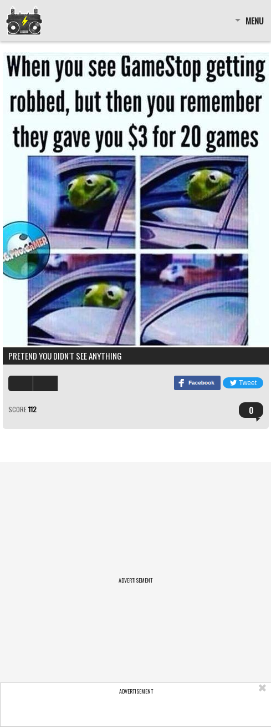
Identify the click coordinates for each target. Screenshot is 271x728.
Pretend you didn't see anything (65, 356)
